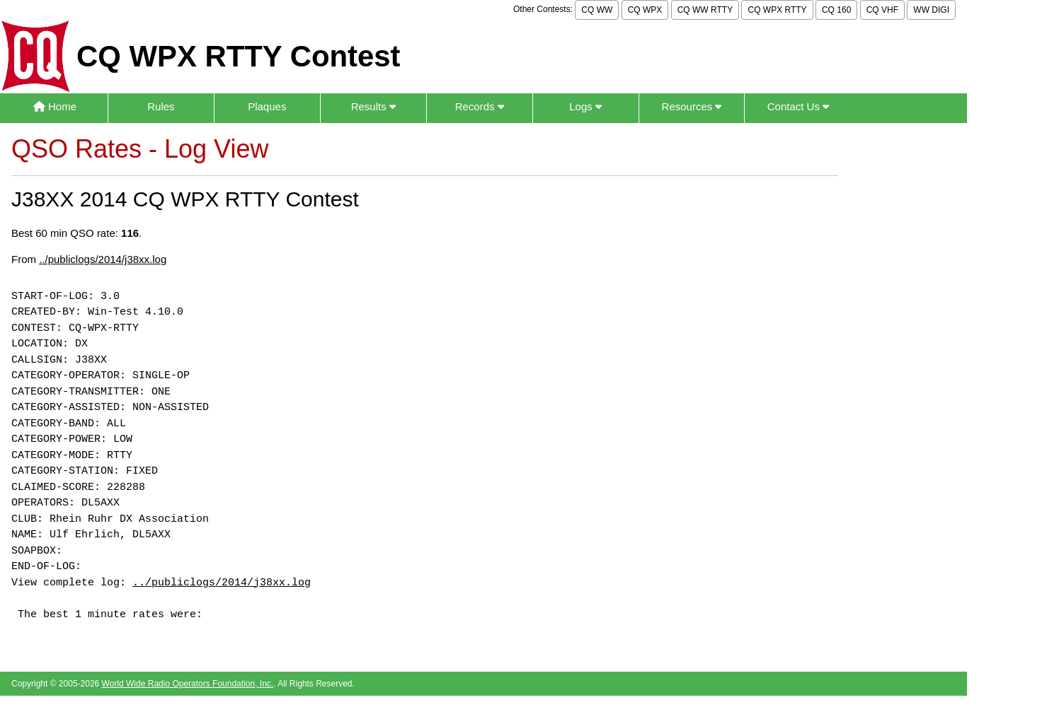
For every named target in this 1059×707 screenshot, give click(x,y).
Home (54, 106)
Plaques (267, 106)
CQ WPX (645, 10)
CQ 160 (836, 10)
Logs (585, 106)
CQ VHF (882, 10)
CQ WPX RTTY (777, 10)
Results (373, 106)
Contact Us (798, 106)
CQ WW (596, 10)
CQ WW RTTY (705, 10)
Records (479, 106)
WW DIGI (931, 10)
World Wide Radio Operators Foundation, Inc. (188, 684)
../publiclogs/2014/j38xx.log (102, 259)
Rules (160, 106)
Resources (692, 106)
